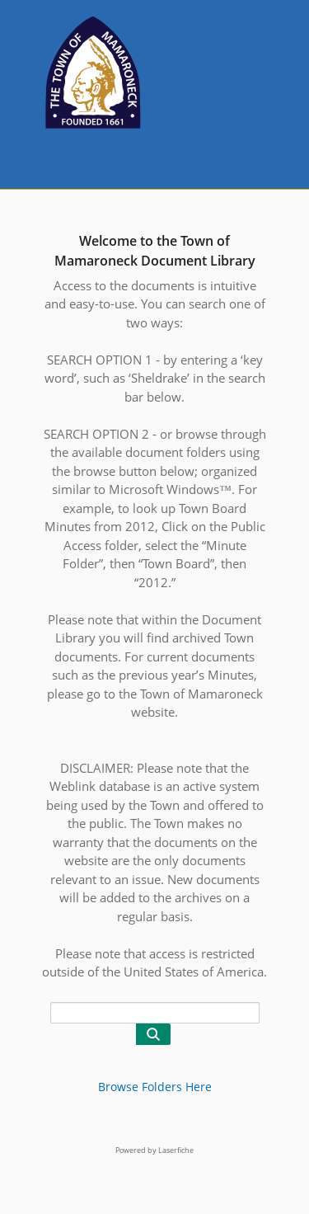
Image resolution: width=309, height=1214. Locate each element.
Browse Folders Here (155, 1086)
